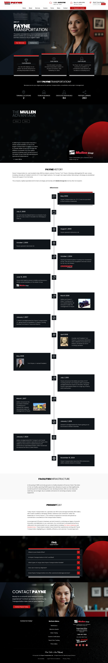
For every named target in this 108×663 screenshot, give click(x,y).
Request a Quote (78, 8)
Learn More (17, 159)
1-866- (59, 2)
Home (24, 8)
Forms (52, 8)
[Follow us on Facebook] (80, 645)
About (30, 8)
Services (37, 8)
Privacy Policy (66, 658)
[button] (54, 552)
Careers (45, 8)
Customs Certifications (54, 636)
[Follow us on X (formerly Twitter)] (83, 645)
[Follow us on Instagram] (76, 645)
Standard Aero (31, 527)
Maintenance (54, 625)
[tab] (54, 552)
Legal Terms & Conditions (53, 658)
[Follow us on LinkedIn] (86, 645)
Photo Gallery (54, 644)
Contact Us (33, 43)
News (58, 8)
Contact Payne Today (21, 607)
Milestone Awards (54, 629)
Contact (65, 8)
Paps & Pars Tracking (54, 640)
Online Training (54, 633)
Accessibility (41, 658)
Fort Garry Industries (70, 525)
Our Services (20, 43)
